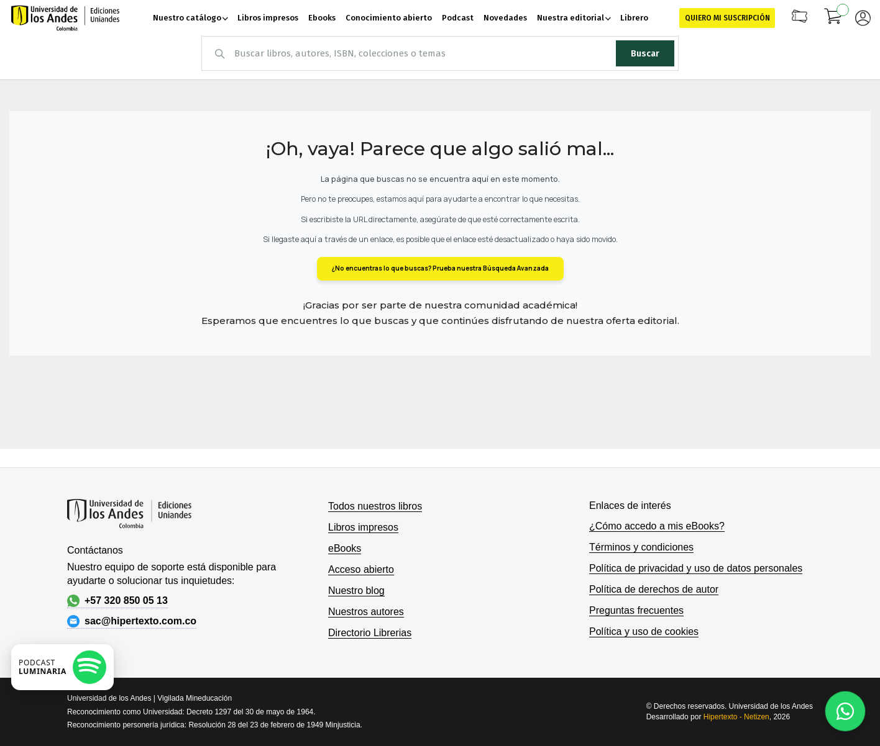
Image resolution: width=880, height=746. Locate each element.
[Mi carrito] (833, 18)
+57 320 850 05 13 (117, 601)
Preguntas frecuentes (636, 610)
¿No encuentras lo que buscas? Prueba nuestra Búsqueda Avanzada (440, 268)
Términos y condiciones (641, 547)
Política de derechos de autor (653, 589)
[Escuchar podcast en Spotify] (62, 667)
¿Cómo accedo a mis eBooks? (657, 526)
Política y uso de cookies (644, 631)
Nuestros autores (366, 611)
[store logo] (65, 18)
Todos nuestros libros (375, 506)
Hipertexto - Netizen (736, 716)
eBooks (344, 548)
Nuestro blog (356, 590)
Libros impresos (363, 527)
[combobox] (440, 53)
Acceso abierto (361, 569)
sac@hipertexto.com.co (131, 621)
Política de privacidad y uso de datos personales (695, 568)
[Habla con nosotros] (845, 711)
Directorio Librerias (369, 632)
